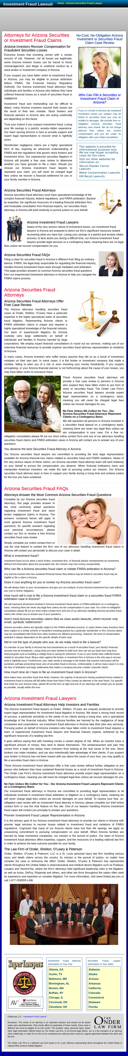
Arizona (93, 978)
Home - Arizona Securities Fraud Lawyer (80, 3)
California (95, 988)
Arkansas (95, 983)
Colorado (94, 992)
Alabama (94, 969)
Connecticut (96, 997)
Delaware (94, 1002)
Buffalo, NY (56, 992)
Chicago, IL (56, 997)
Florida (93, 1006)
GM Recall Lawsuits (92, 176)
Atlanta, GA (56, 969)
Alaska (93, 974)
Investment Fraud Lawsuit (28, 4)
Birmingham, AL (59, 983)
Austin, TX (55, 974)
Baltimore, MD (58, 978)
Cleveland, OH (58, 1006)
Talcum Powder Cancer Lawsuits (94, 167)
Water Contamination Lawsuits (99, 172)
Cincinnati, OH (58, 1002)
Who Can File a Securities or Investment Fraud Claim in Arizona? (99, 98)
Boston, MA (56, 988)
